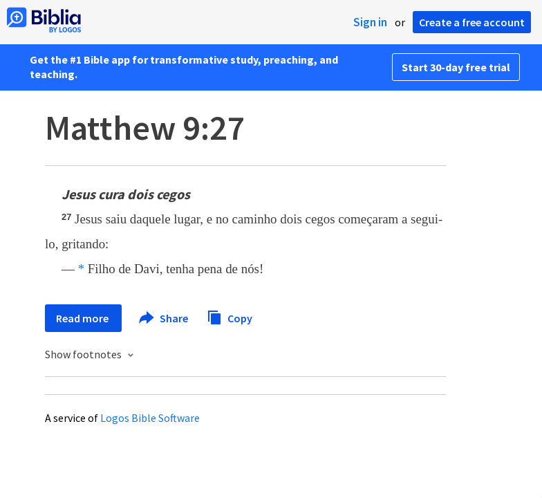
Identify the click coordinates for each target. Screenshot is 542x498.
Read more (83, 318)
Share (164, 318)
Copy (229, 316)
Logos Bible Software (150, 418)
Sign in (370, 22)
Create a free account (472, 22)
